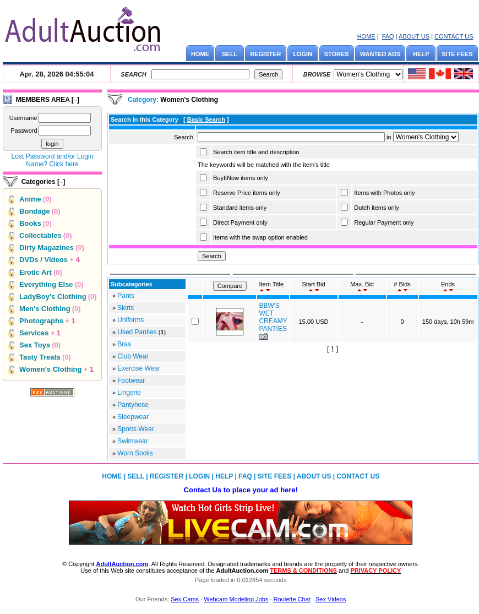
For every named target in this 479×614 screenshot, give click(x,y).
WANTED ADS (380, 54)
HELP (421, 54)
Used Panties (136, 332)
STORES (336, 54)
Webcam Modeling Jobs (236, 599)
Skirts (125, 308)
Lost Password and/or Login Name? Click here (53, 160)
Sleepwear (133, 417)
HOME (366, 36)
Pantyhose (133, 405)
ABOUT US (414, 36)
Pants (125, 296)
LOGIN (302, 54)
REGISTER (265, 54)
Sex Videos (330, 599)
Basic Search (206, 119)
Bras (124, 344)
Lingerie (129, 392)
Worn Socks (135, 453)
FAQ (388, 36)
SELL (229, 54)
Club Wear (132, 356)
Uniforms (130, 320)
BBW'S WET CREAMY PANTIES (273, 317)
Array (426, 137)
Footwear (131, 380)
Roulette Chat (292, 599)
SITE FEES (457, 54)
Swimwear (132, 441)
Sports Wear (135, 429)
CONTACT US (453, 36)
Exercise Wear (138, 368)
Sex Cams (185, 599)
